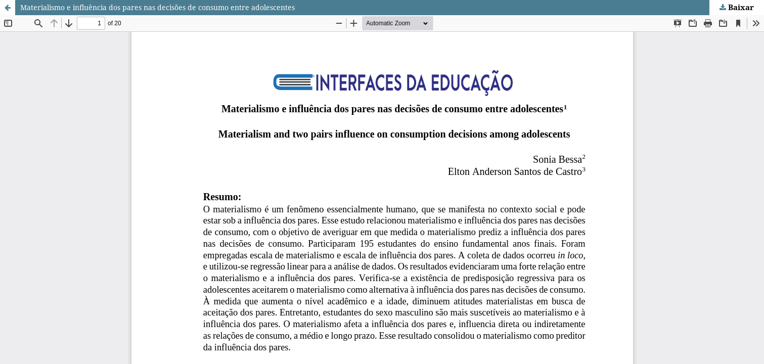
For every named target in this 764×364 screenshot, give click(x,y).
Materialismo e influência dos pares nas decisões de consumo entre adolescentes (157, 7)
